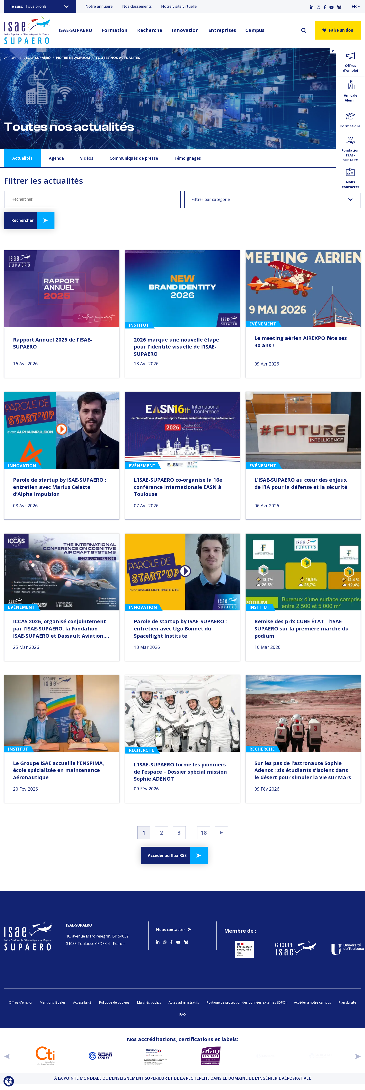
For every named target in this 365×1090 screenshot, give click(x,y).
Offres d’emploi (20, 1002)
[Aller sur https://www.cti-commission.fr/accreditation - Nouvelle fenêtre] (45, 1055)
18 (204, 832)
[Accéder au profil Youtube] (331, 6)
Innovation (185, 30)
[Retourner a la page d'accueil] (27, 30)
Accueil (11, 57)
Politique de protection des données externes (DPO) (246, 1002)
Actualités (22, 158)
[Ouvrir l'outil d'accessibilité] (8, 1081)
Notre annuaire (99, 6)
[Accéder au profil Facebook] (325, 6)
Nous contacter (170, 929)
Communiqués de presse (134, 158)
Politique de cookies (114, 1002)
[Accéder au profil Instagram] (318, 6)
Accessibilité (82, 1002)
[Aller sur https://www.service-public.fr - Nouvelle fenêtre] (241, 949)
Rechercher (22, 220)
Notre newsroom (73, 57)
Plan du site (347, 1002)
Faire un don (337, 30)
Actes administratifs (184, 1002)
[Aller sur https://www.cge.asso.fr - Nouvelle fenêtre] (100, 1055)
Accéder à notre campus (312, 1002)
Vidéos (86, 158)
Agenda (56, 158)
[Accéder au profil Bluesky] (339, 6)
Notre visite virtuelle (179, 6)
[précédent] (7, 1055)
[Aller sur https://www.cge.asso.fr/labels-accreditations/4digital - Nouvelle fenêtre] (321, 1055)
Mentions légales (53, 1002)
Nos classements (137, 6)
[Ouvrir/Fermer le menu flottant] (333, 51)
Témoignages (187, 158)
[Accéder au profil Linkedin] (311, 6)
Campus (254, 30)
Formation (115, 30)
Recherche (149, 30)
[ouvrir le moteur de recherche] (303, 30)
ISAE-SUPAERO (75, 30)
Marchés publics (149, 1002)
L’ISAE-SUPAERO (37, 57)
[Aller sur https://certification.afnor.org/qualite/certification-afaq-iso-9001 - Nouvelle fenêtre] (211, 1055)
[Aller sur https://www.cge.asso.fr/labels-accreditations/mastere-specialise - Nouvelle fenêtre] (266, 1055)
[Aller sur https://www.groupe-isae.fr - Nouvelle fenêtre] (292, 949)
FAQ (182, 1014)
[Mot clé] (92, 199)
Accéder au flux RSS (167, 855)
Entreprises (222, 30)
